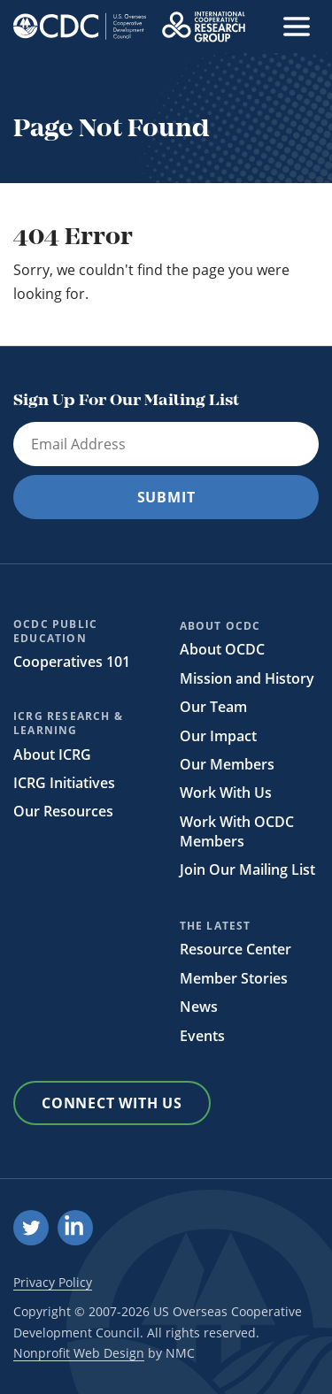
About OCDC (220, 626)
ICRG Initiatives (64, 783)
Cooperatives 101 (71, 661)
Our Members (227, 764)
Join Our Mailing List (247, 869)
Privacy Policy (52, 1282)
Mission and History (247, 678)
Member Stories (234, 978)
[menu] (296, 26)
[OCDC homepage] (79, 26)
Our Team (213, 706)
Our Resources (63, 811)
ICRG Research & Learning (68, 723)
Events (202, 1036)
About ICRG (52, 754)
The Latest (215, 926)
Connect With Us (112, 1103)
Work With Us (226, 792)
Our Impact (218, 736)
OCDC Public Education (55, 631)
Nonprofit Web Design (78, 1352)
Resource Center (235, 949)
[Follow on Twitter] (31, 1227)
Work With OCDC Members (237, 831)
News (199, 1006)
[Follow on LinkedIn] (75, 1227)
